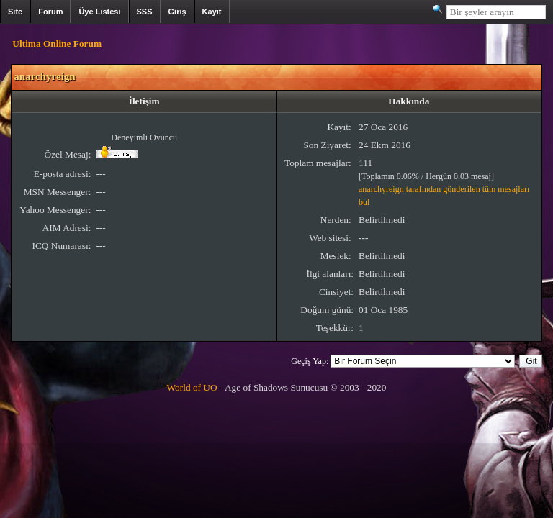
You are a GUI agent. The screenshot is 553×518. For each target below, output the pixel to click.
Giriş (177, 11)
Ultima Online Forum (57, 43)
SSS (145, 11)
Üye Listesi (99, 11)
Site (15, 11)
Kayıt (212, 11)
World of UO (192, 387)
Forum (50, 11)
